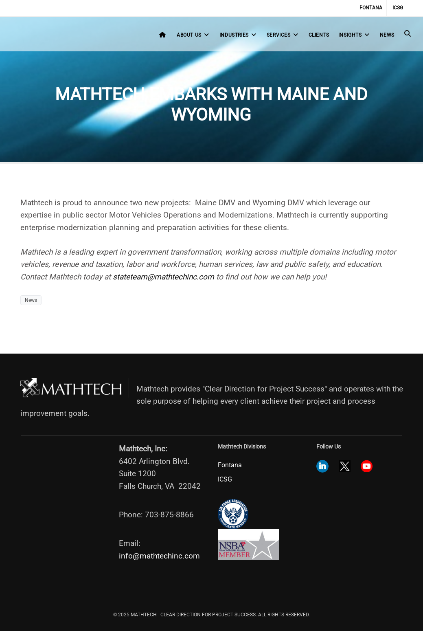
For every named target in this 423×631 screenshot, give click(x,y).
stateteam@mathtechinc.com (163, 276)
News (387, 35)
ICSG (397, 8)
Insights (354, 35)
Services (283, 35)
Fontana (370, 8)
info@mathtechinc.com (159, 556)
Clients (319, 35)
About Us (193, 35)
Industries (238, 35)
